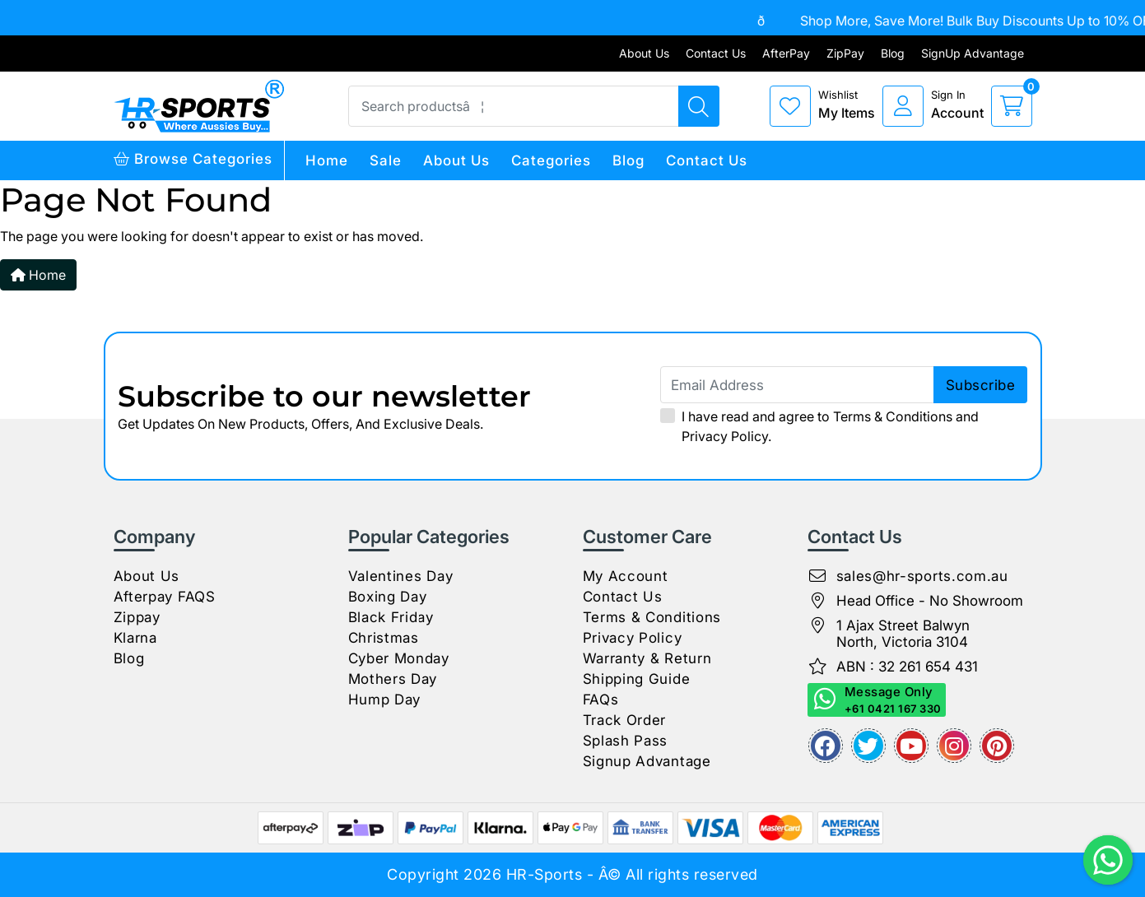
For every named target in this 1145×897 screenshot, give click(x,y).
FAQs (601, 699)
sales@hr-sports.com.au (922, 576)
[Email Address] (844, 384)
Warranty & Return (647, 658)
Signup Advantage (647, 761)
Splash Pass (625, 740)
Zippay (137, 617)
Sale (386, 160)
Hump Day (384, 699)
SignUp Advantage (972, 53)
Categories (551, 160)
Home (326, 160)
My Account (625, 576)
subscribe (981, 385)
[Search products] (698, 106)
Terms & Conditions (892, 416)
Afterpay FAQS (165, 596)
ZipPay (845, 53)
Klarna (135, 638)
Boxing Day (387, 596)
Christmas (383, 638)
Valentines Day (401, 576)
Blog (893, 53)
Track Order (625, 720)
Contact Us (716, 53)
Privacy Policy (725, 436)
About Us (644, 53)
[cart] (1011, 106)
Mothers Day (393, 679)
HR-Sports (544, 874)
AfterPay (786, 53)
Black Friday (391, 617)
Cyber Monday (398, 658)
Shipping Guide (637, 679)
